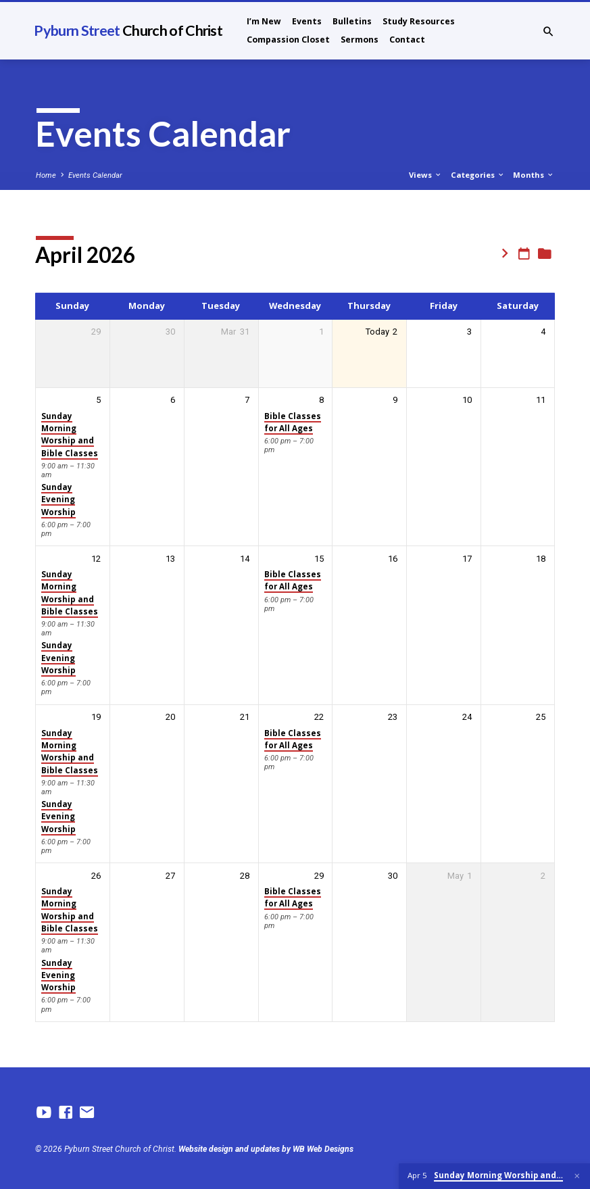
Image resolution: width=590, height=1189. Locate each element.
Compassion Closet (288, 39)
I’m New (264, 21)
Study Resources (419, 21)
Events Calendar (95, 175)
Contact (407, 39)
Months (533, 175)
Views (425, 175)
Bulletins (352, 21)
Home (46, 175)
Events (307, 21)
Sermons (359, 39)
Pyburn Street (128, 30)
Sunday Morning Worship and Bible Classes (69, 434)
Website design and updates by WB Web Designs (265, 1149)
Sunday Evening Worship (58, 499)
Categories (478, 175)
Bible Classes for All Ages (292, 422)
